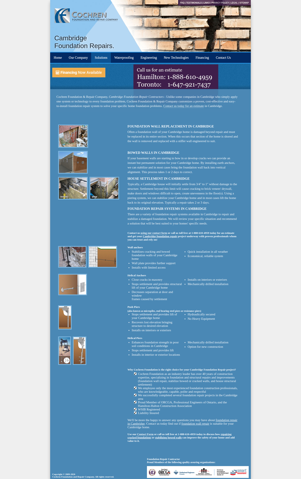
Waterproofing (124, 57)
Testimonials (194, 3)
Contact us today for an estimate (183, 106)
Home (58, 57)
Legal (234, 3)
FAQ (182, 3)
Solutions (101, 57)
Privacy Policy (220, 3)
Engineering (149, 57)
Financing (202, 57)
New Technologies (176, 57)
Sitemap (244, 3)
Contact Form (145, 434)
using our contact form (154, 232)
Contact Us (223, 57)
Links (206, 3)
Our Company (78, 57)
